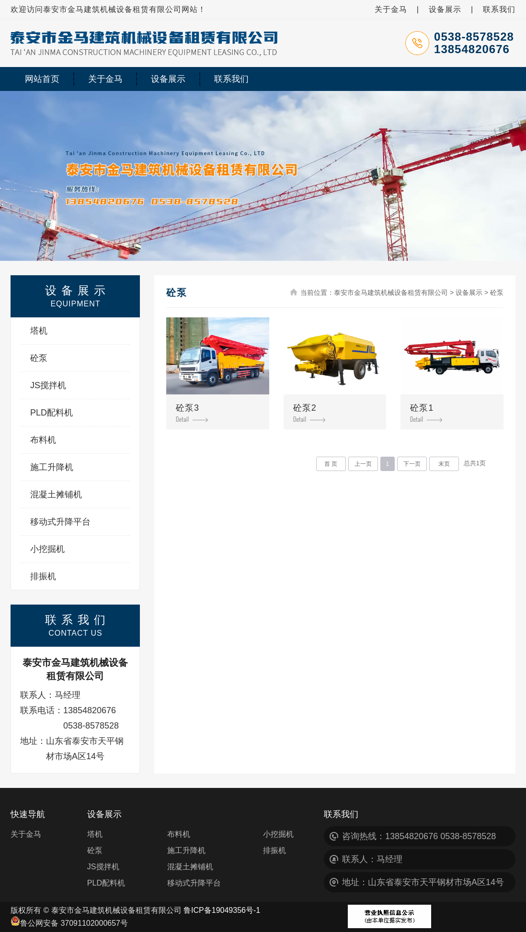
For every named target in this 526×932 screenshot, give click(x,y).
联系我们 (499, 9)
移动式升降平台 (60, 522)
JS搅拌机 (48, 385)
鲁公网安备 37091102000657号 (69, 923)
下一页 (412, 463)
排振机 (43, 576)
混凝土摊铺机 (56, 494)
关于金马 (391, 9)
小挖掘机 (47, 549)
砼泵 (38, 358)
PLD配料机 (51, 412)
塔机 (38, 331)
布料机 (43, 440)
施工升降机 (51, 467)
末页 (444, 463)
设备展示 (445, 9)
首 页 (330, 463)
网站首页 (42, 79)
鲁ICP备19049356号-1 (221, 910)
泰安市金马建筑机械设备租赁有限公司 (391, 292)
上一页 (363, 463)
